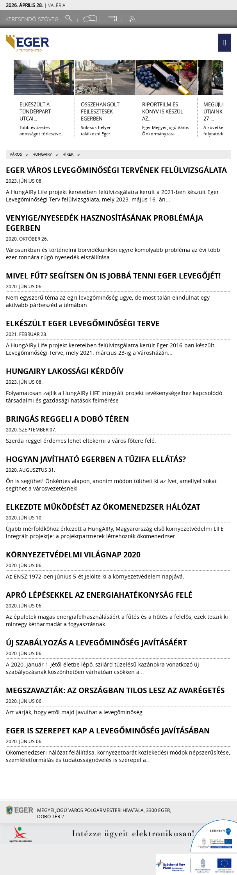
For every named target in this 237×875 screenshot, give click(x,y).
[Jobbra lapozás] (230, 77)
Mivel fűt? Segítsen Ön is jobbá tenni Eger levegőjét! (113, 276)
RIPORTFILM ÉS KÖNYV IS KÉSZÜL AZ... (162, 111)
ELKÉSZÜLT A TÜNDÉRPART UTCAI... (35, 111)
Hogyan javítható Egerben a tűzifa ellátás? (96, 459)
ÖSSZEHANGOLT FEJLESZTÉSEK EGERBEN (100, 111)
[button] (224, 43)
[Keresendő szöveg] (33, 19)
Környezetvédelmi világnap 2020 (73, 555)
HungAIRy (42, 154)
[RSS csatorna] (133, 18)
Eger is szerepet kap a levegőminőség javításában (108, 731)
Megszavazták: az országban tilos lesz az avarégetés (115, 690)
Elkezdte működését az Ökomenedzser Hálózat (103, 507)
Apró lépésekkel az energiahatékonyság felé (99, 595)
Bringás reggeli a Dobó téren (67, 419)
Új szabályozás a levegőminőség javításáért (96, 643)
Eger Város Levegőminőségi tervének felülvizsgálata (116, 170)
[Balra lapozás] (6, 77)
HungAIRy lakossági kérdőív (64, 371)
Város (16, 154)
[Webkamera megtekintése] (112, 18)
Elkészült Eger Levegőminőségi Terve (83, 323)
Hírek (67, 154)
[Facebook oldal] (90, 18)
